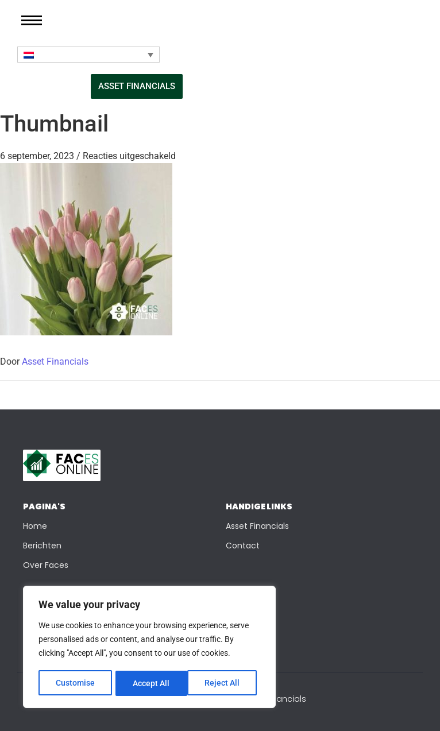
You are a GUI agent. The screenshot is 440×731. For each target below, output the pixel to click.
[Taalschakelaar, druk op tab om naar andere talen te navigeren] (88, 55)
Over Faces (45, 565)
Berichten (42, 545)
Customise (75, 683)
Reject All (150, 683)
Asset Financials (55, 361)
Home (35, 526)
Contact (243, 545)
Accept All (225, 683)
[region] (149, 647)
